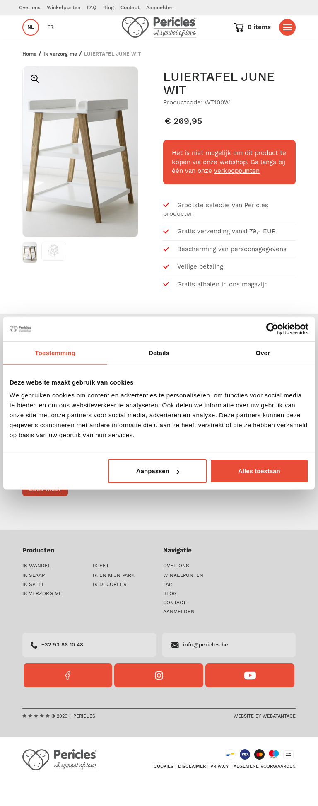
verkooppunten (237, 194)
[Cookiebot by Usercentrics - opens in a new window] (272, 328)
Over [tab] (262, 352)
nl (30, 39)
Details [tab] (159, 352)
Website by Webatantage (265, 739)
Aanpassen (157, 470)
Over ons (29, 8)
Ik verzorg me (60, 77)
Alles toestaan (259, 470)
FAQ (91, 8)
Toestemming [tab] (55, 352)
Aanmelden (159, 8)
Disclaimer (192, 790)
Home (29, 77)
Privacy (219, 790)
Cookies (163, 790)
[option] (80, 175)
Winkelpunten (63, 8)
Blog (108, 8)
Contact (130, 8)
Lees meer (45, 512)
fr (50, 39)
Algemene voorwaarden (265, 790)
